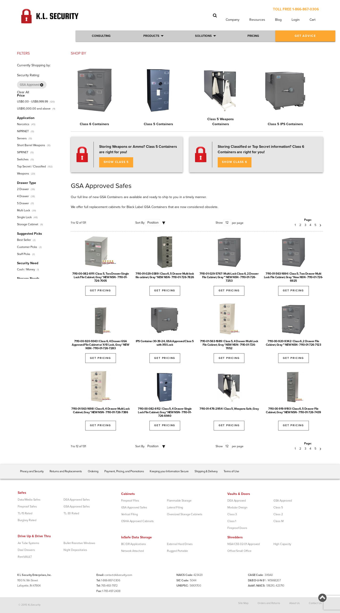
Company (232, 20)
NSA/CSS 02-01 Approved (243, 544)
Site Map (243, 603)
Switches (23, 159)
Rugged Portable (177, 551)
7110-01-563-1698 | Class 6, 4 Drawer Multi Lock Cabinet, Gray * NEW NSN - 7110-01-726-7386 (100, 410)
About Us (294, 603)
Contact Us (315, 603)
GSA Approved (282, 500)
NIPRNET (23, 131)
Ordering (93, 471)
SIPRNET (22, 152)
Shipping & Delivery (206, 471)
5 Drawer (23, 203)
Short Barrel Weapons (31, 145)
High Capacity (282, 544)
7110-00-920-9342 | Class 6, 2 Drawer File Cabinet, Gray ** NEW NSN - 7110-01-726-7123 (293, 343)
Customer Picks (27, 247)
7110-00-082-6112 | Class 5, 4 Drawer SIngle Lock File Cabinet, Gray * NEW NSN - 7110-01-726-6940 (165, 412)
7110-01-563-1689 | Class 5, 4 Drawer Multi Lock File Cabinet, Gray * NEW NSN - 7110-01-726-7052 (229, 344)
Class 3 (232, 514)
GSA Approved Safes (76, 506)
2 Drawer (23, 189)
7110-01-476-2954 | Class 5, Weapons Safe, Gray (229, 409)
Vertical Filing (129, 514)
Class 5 (278, 507)
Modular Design (237, 507)
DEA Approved (236, 500)
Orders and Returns (269, 603)
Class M (278, 521)
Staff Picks (23, 254)
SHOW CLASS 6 (234, 162)
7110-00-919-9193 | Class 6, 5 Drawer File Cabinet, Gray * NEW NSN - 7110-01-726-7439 (293, 410)
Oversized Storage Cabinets (184, 514)
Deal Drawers (26, 550)
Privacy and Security (32, 471)
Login (296, 20)
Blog (278, 20)
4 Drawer (23, 196)
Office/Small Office (239, 551)
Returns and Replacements (66, 471)
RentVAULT (25, 557)
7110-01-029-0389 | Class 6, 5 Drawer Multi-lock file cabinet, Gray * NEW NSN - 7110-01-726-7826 (165, 275)
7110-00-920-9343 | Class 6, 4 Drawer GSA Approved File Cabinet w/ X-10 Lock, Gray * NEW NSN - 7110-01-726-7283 (100, 344)
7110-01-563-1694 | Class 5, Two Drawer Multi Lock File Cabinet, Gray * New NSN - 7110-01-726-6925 (293, 277)
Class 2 (278, 514)
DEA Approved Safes (76, 500)
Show (219, 223)
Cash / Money (26, 269)
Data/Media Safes (29, 500)
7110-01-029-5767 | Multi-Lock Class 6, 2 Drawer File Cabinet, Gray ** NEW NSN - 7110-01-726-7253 (229, 277)
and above (34, 109)
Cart (312, 20)
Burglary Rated (27, 520)
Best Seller (24, 240)
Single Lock (24, 217)
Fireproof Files (130, 500)
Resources (257, 20)
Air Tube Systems (28, 543)
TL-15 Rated (25, 513)
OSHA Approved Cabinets (137, 521)
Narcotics (23, 124)
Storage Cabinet (27, 224)
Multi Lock (23, 210)
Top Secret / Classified (31, 166)
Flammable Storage (179, 500)
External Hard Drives (180, 544)
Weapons (23, 173)
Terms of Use (231, 471)
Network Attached (132, 551)
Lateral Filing (175, 507)
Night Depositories (75, 550)
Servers (22, 138)
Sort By (139, 223)
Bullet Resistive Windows (79, 543)
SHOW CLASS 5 (116, 162)
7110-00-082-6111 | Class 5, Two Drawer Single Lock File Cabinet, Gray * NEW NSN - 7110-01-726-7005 (100, 277)
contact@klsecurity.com (118, 575)
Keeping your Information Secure (169, 471)
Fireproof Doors (237, 528)
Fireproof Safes (27, 506)
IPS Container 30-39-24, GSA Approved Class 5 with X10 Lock (165, 343)
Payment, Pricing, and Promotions (124, 471)
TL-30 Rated (71, 513)
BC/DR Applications (133, 544)
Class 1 (231, 521)
